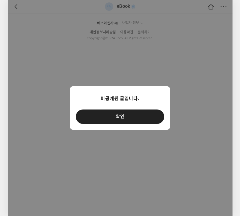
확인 (120, 116)
